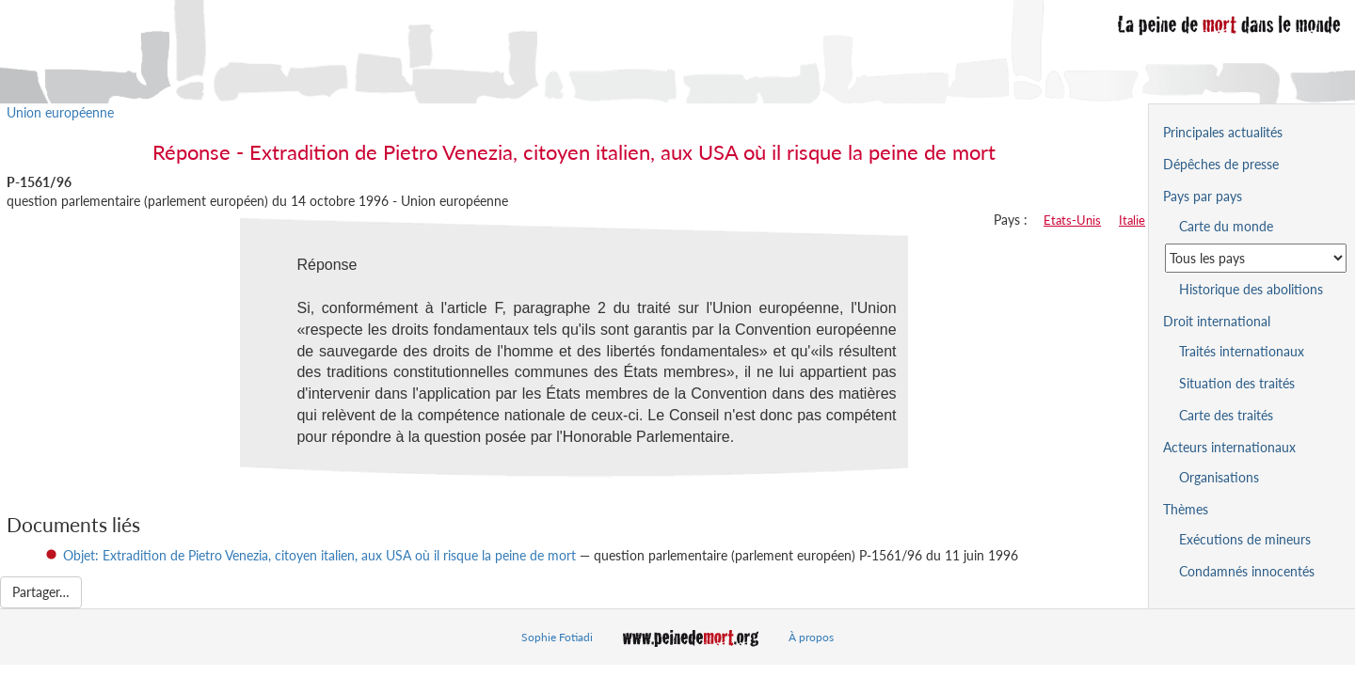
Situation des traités (1237, 383)
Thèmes (1185, 509)
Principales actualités (1223, 132)
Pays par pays (1202, 196)
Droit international (1216, 321)
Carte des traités (1226, 415)
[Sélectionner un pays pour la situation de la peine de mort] (1256, 258)
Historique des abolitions (1251, 289)
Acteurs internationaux (1229, 447)
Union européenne (60, 112)
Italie (1132, 220)
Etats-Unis (1072, 220)
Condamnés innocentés (1247, 571)
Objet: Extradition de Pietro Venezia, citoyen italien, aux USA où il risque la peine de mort (319, 555)
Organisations (1219, 477)
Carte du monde (1226, 226)
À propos (811, 637)
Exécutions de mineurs (1245, 539)
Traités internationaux (1241, 351)
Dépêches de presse (1221, 164)
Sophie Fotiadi (557, 637)
